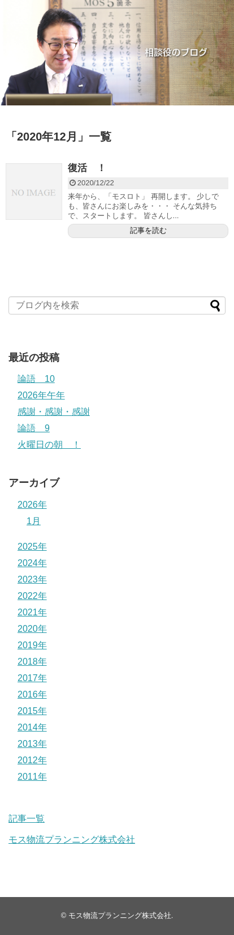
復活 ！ (87, 168)
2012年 (32, 760)
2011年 (32, 776)
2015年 (32, 711)
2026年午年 (41, 395)
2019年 (32, 645)
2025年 (32, 546)
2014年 (32, 727)
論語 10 (36, 379)
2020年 (32, 629)
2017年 (32, 678)
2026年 (32, 504)
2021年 (32, 612)
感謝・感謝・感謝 (54, 411)
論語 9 (34, 428)
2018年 (32, 661)
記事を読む (148, 230)
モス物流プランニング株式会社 (71, 839)
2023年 (32, 579)
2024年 (32, 563)
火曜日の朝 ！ (49, 444)
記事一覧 (26, 818)
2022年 (32, 596)
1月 (34, 521)
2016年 (32, 694)
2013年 (32, 744)
